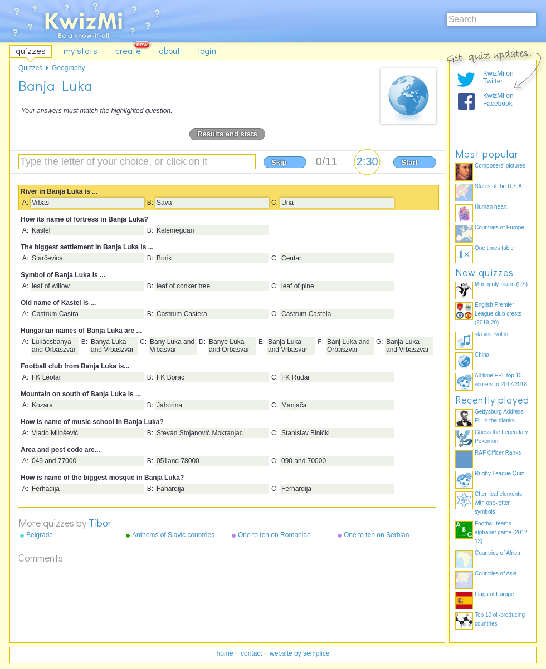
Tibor (100, 522)
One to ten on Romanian (274, 535)
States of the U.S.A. (499, 186)
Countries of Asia (496, 573)
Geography (68, 68)
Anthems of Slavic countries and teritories (173, 535)
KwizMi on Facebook (498, 99)
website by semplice (299, 653)
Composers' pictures (500, 166)
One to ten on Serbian (376, 535)
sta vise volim (491, 334)
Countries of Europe (499, 227)
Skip (278, 162)
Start (409, 162)
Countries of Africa (497, 553)
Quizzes (30, 68)
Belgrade (39, 535)
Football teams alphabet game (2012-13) (502, 532)
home (225, 653)
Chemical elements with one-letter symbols (498, 503)
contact (251, 653)
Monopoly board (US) (501, 284)
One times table (494, 248)
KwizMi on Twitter (498, 77)
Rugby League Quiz (499, 473)
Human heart (491, 207)
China (482, 355)
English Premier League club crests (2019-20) (498, 314)
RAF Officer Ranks (498, 453)
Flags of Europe (494, 594)
